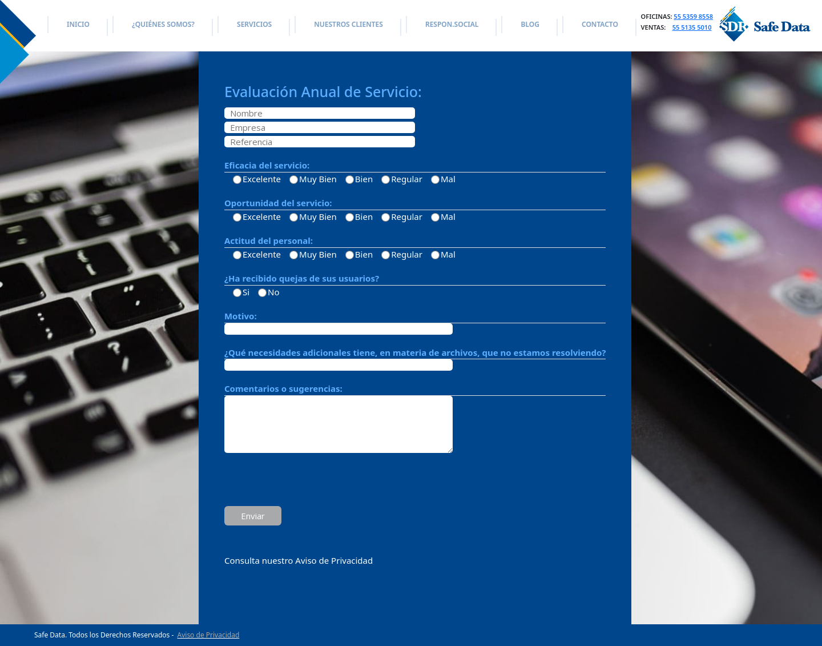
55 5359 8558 (693, 16)
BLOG (530, 24)
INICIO (78, 24)
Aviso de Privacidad (209, 635)
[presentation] (311, 481)
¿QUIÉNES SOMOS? (163, 24)
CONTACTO (600, 24)
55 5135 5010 (692, 27)
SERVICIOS (254, 24)
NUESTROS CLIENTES (348, 24)
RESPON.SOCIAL (451, 24)
